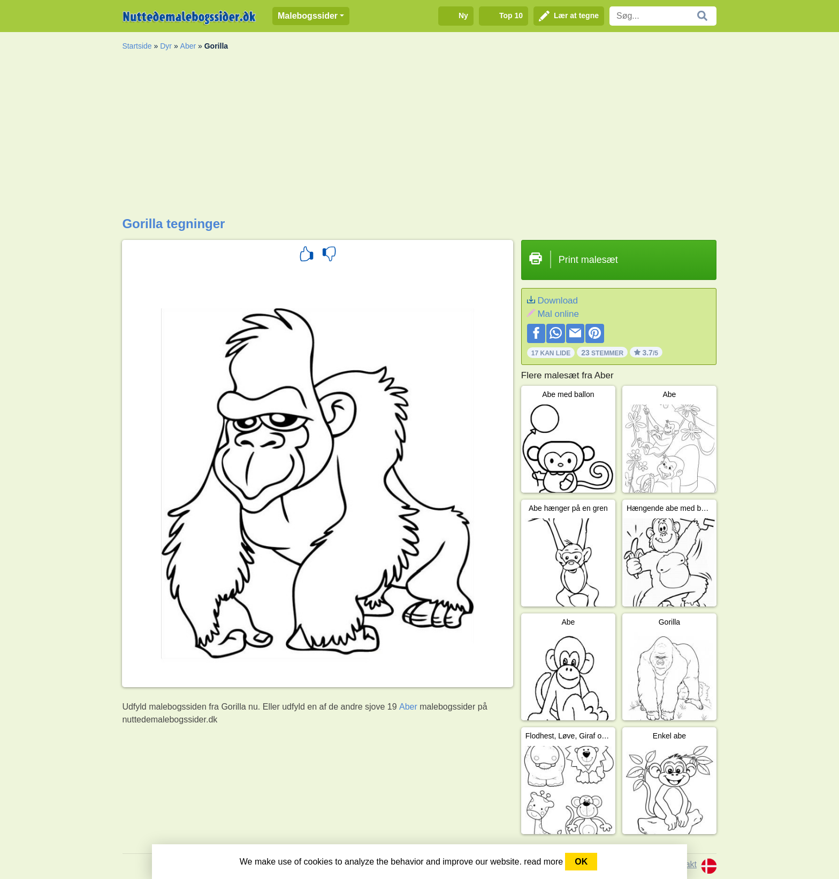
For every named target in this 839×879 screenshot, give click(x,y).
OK (581, 861)
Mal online (558, 314)
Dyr (166, 46)
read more (543, 861)
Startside (136, 46)
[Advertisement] (419, 136)
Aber (188, 46)
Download (557, 300)
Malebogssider (308, 15)
